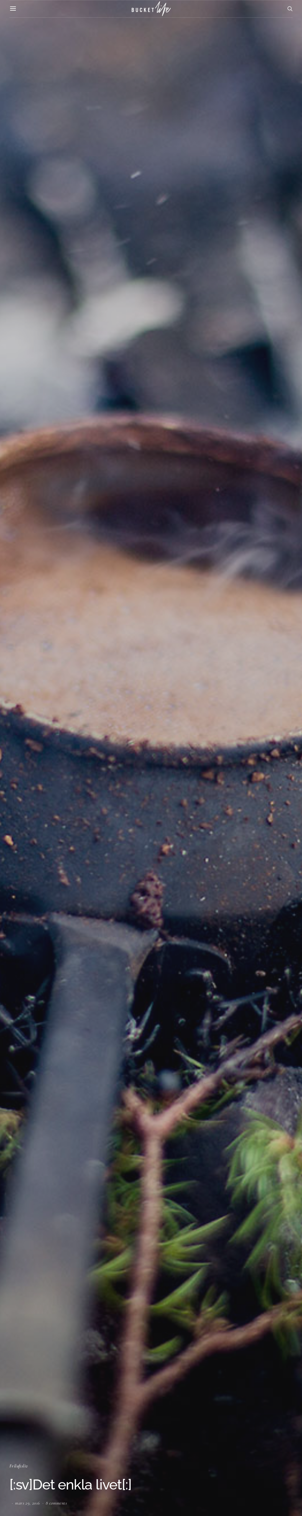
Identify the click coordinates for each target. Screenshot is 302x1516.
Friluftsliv (18, 1466)
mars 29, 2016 (27, 1503)
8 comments (56, 1503)
